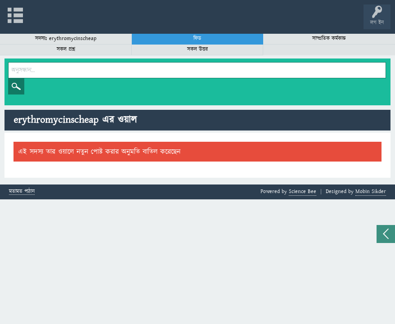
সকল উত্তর (197, 49)
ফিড (197, 38)
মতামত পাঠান (22, 192)
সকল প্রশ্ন (66, 49)
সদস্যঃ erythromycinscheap (65, 38)
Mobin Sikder (370, 191)
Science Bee (302, 191)
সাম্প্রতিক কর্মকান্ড (329, 38)
